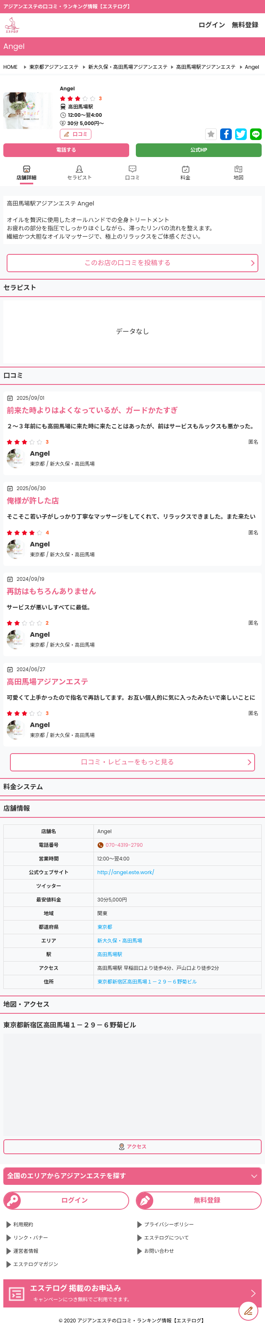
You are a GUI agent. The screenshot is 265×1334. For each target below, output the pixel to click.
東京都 (104, 926)
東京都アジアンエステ (54, 67)
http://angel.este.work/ (125, 872)
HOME (10, 67)
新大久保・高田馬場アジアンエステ (127, 67)
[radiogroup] (78, 99)
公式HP (198, 149)
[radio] (63, 99)
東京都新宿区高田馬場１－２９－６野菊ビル (147, 981)
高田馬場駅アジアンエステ (206, 67)
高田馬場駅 (109, 954)
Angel (252, 67)
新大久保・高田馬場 (119, 940)
